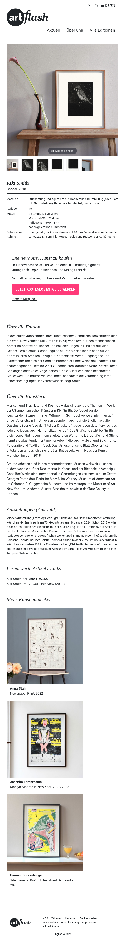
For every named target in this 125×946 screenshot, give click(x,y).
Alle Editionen (102, 30)
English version (62, 934)
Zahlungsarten (88, 918)
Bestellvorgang (70, 922)
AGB (45, 918)
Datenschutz (50, 922)
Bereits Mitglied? (24, 299)
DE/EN (110, 6)
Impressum (89, 922)
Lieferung (70, 918)
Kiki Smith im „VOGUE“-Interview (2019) (36, 584)
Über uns (74, 30)
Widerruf (56, 918)
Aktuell (53, 30)
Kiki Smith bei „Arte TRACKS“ (28, 579)
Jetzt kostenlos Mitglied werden (45, 289)
